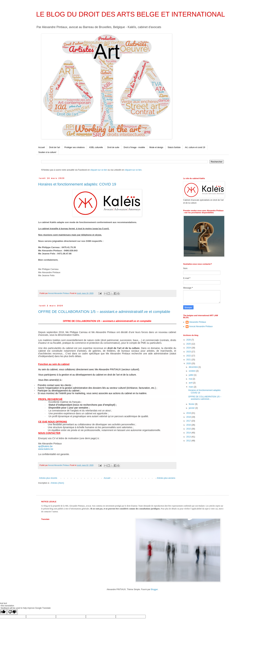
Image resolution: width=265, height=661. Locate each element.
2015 (188, 429)
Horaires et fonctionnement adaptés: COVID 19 (77, 184)
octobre (192, 371)
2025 (188, 344)
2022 (188, 356)
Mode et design (156, 147)
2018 (188, 417)
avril (191, 383)
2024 (188, 348)
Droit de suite (113, 147)
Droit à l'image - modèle (134, 147)
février (192, 404)
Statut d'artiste (174, 147)
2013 (188, 437)
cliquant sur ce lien (98, 170)
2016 (188, 425)
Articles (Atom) (57, 483)
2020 (188, 363)
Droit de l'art (54, 147)
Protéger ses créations (74, 147)
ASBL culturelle (96, 147)
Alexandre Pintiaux (197, 322)
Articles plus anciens (166, 478)
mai (191, 379)
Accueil (41, 147)
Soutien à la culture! (47, 152)
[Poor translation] (12, 612)
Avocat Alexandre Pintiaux (201, 326)
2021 (188, 359)
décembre (193, 367)
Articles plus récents (48, 478)
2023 (188, 351)
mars (191, 387)
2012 (188, 440)
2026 (188, 340)
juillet (191, 375)
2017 (188, 421)
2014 (188, 433)
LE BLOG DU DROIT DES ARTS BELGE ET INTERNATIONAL (130, 14)
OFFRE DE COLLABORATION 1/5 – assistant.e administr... (204, 397)
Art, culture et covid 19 (195, 147)
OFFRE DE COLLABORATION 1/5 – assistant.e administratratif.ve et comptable (104, 312)
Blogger (154, 589)
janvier (192, 408)
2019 (188, 413)
